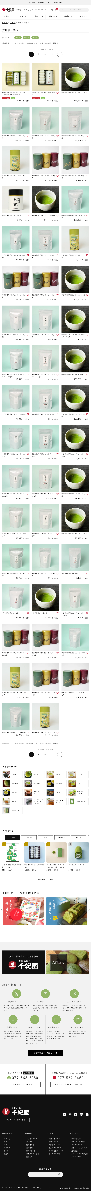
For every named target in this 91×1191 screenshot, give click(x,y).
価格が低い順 (31, 43)
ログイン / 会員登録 (78, 1142)
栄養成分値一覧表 (32, 1154)
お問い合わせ (76, 1139)
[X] (64, 1114)
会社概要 (29, 1142)
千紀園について (31, 1139)
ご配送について (54, 1145)
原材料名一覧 (31, 1151)
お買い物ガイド (54, 1139)
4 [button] (52, 54)
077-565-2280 (25, 1077)
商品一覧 (7, 1139)
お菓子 (6, 1142)
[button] (59, 54)
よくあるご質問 (54, 1154)
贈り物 (6, 1151)
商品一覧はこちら (45, 879)
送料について (53, 1142)
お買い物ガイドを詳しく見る (45, 1053)
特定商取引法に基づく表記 (81, 1188)
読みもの (29, 1157)
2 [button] (38, 54)
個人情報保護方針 (64, 1188)
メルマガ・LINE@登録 (79, 1154)
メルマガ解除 (76, 1157)
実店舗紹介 (30, 1145)
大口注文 (29, 1148)
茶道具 (6, 1154)
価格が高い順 (45, 43)
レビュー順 (19, 43)
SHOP (5, 22)
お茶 (5, 1145)
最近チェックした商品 (79, 1148)
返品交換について (55, 1148)
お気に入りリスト (77, 1145)
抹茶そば (7, 1148)
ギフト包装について (56, 1151)
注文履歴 (74, 1151)
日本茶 (12, 22)
